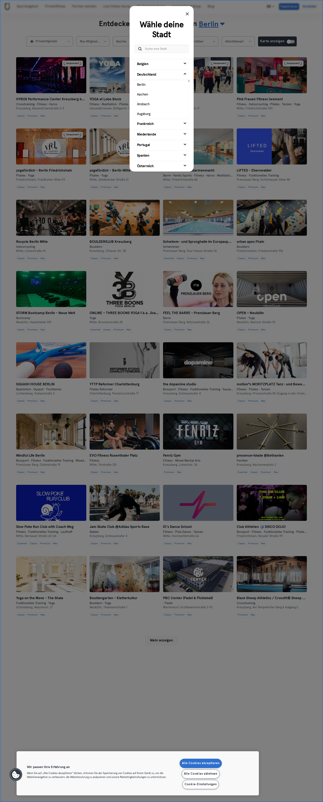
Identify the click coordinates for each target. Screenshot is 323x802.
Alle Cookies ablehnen (200, 773)
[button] (16, 774)
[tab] (162, 64)
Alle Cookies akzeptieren (201, 763)
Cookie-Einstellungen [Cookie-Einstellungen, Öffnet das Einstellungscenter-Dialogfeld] (201, 784)
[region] (138, 773)
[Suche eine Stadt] (161, 49)
